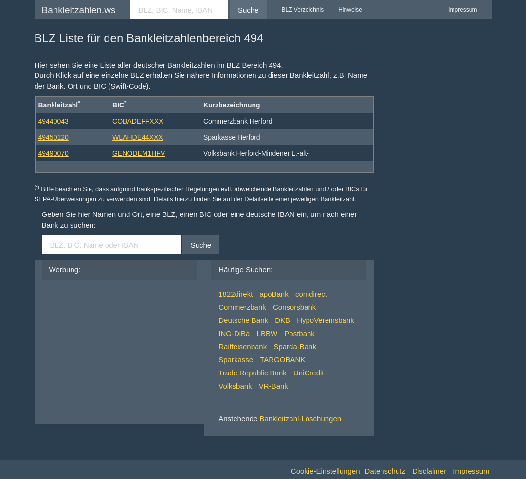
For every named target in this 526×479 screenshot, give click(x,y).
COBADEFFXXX (137, 121)
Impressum (462, 9)
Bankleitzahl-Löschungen (301, 418)
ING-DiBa (234, 333)
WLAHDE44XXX (137, 137)
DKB (282, 320)
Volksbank (235, 386)
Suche (248, 10)
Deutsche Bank (243, 320)
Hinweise (350, 9)
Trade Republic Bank (252, 373)
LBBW (267, 333)
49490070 (53, 153)
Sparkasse (235, 359)
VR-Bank (273, 386)
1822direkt (235, 294)
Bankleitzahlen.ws (79, 10)
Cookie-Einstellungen (325, 471)
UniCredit (308, 373)
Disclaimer (429, 471)
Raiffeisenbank (242, 346)
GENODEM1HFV (138, 153)
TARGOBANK (282, 359)
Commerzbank (242, 307)
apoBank (273, 294)
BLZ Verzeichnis (302, 9)
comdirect (311, 294)
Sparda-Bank (294, 346)
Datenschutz (385, 471)
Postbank (299, 333)
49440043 (53, 121)
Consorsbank (294, 307)
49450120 (53, 137)
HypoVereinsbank (325, 320)
